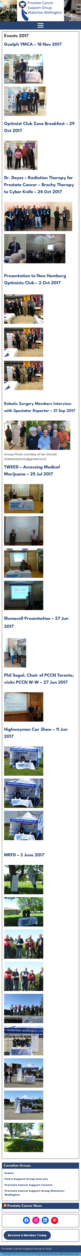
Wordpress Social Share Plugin (22, 1254)
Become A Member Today (27, 1235)
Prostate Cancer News (24, 1206)
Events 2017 (16, 36)
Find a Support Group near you (26, 1179)
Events (9, 1173)
